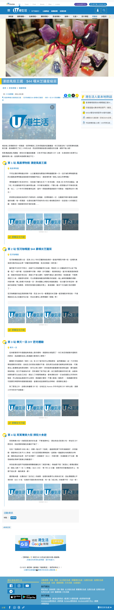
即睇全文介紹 (17, 237)
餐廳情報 (22, 88)
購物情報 (44, 16)
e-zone (58, 4)
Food (34, 4)
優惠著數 (20, 16)
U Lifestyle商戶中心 (80, 4)
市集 (51, 580)
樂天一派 (12, 348)
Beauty (42, 4)
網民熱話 (44, 589)
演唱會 (10, 16)
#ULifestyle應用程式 (48, 601)
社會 (74, 16)
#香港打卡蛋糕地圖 (71, 598)
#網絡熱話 (45, 603)
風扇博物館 (13, 168)
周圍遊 (94, 16)
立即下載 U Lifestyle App (99, 4)
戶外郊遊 (68, 583)
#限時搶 (60, 601)
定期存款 (63, 11)
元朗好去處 (88, 580)
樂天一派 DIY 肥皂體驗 (52, 97)
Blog (50, 4)
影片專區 (85, 16)
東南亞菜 (7, 527)
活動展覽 (44, 580)
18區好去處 (105, 16)
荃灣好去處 (98, 580)
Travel (26, 4)
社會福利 (77, 583)
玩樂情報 (32, 16)
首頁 (4, 88)
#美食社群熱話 (57, 598)
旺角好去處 (45, 583)
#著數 (96, 601)
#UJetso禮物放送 (70, 601)
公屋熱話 (46, 11)
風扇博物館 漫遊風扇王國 (12, 97)
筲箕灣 (13, 518)
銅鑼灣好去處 (77, 580)
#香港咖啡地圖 (84, 598)
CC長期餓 (9, 94)
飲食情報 (56, 16)
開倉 (56, 580)
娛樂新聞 (54, 11)
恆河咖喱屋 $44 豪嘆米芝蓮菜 (33, 97)
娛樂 (66, 16)
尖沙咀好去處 (64, 580)
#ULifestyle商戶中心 (85, 601)
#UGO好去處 (46, 598)
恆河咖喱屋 (13, 255)
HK (19, 4)
